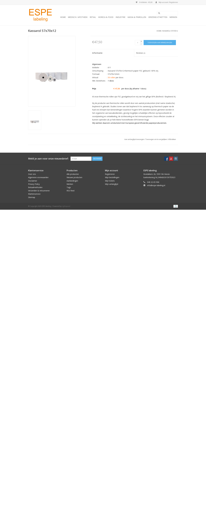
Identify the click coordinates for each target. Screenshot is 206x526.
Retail (93, 17)
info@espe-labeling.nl (156, 185)
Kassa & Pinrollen (137, 17)
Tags (69, 187)
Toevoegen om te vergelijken (156, 139)
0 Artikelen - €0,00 (144, 2)
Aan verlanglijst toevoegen (134, 139)
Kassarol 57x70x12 (170, 31)
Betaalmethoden (35, 187)
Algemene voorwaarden (38, 177)
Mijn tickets (110, 181)
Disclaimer (32, 181)
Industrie (120, 17)
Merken (173, 17)
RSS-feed (70, 190)
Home (63, 17)
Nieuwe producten (74, 177)
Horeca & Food (105, 17)
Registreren (110, 174)
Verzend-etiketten (157, 17)
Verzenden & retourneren (39, 190)
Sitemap (31, 197)
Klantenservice (34, 194)
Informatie (97, 53)
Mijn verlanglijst (111, 184)
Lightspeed (66, 206)
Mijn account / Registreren (166, 2)
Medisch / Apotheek (77, 17)
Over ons (32, 174)
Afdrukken (172, 139)
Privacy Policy (34, 184)
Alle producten (73, 174)
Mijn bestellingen (112, 177)
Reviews (140, 53)
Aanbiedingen (72, 181)
